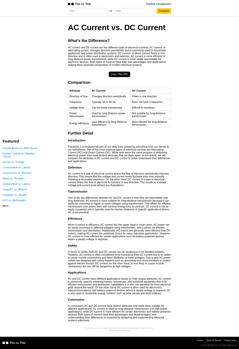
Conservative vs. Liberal (16, 167)
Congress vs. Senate (15, 195)
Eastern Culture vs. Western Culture (19, 155)
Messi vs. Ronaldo (13, 178)
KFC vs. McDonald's (14, 200)
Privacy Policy (230, 340)
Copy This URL (119, 74)
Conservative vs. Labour (16, 184)
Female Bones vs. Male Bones (20, 148)
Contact (200, 340)
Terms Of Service (213, 340)
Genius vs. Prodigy (13, 162)
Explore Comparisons (158, 4)
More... (7, 205)
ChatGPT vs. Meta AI (15, 189)
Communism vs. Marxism (17, 173)
